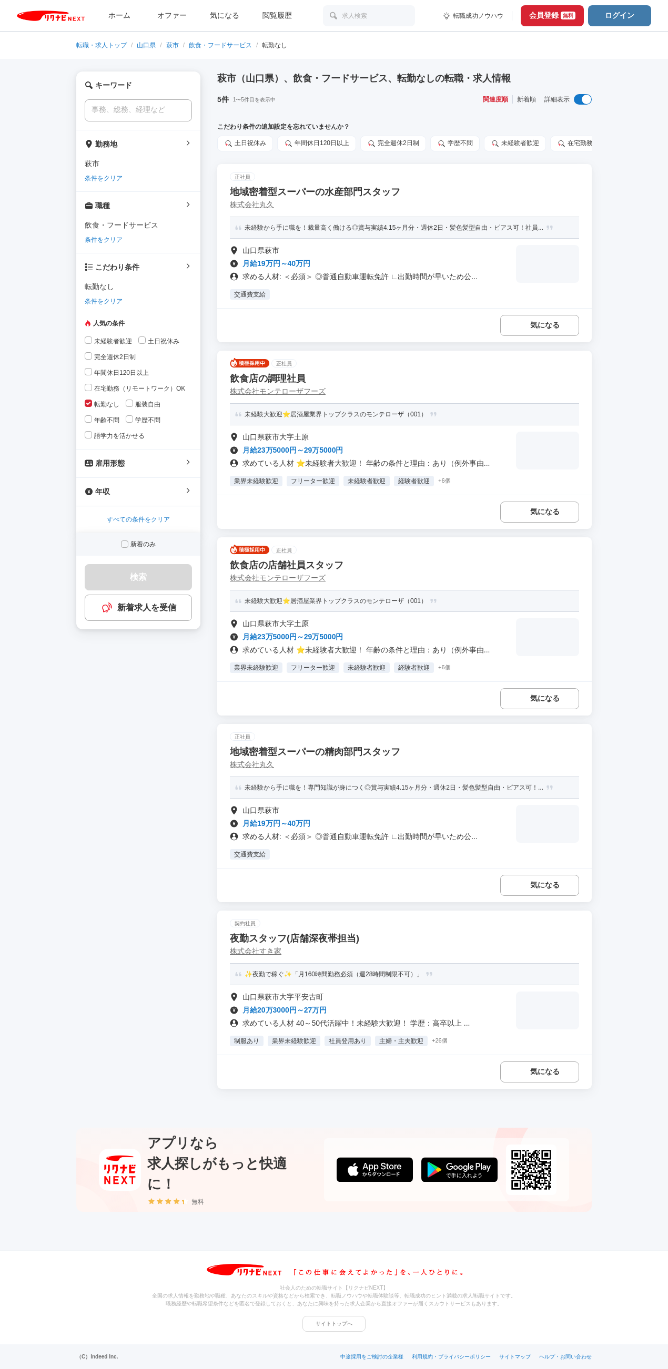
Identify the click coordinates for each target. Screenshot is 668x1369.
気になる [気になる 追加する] (545, 325)
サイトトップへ (334, 1323)
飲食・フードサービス (220, 45)
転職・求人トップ (101, 45)
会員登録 (552, 15)
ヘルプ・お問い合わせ (565, 1357)
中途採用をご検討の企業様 (371, 1357)
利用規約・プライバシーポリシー (451, 1357)
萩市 (172, 45)
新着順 (526, 99)
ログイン (619, 15)
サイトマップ (515, 1357)
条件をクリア (104, 178)
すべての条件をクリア (138, 519)
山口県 (146, 45)
